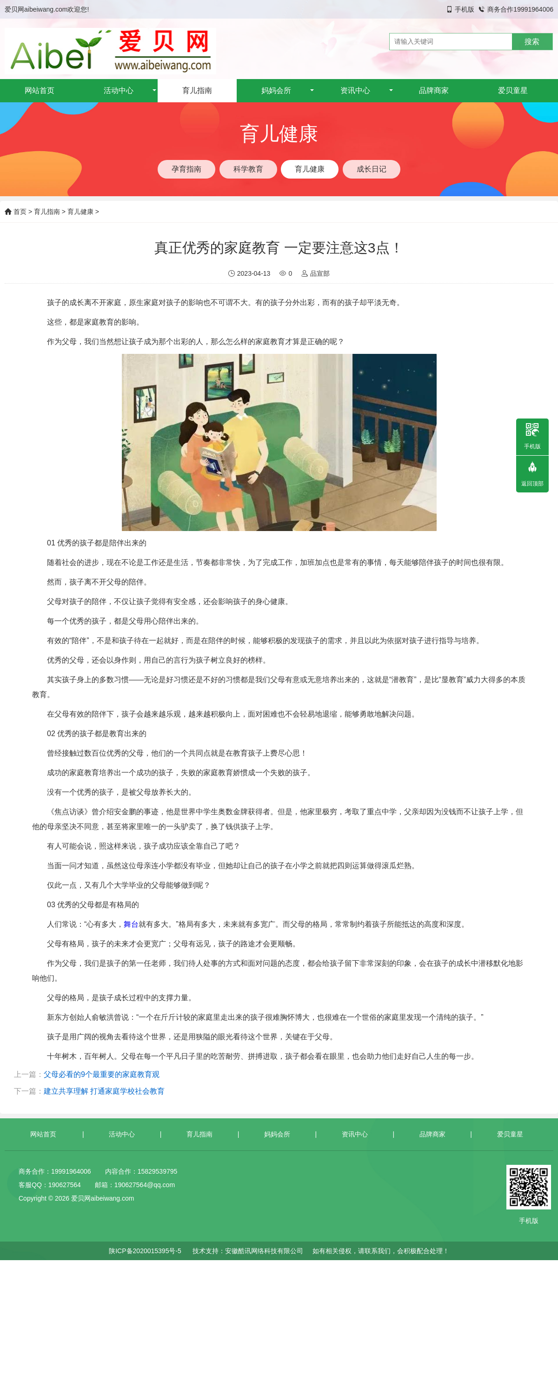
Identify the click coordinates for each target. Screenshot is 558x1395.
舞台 (131, 924)
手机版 (464, 9)
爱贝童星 (513, 90)
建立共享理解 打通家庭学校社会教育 (104, 1091)
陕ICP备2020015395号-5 (145, 1251)
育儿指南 (197, 90)
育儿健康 (80, 211)
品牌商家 (434, 90)
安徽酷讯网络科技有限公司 (264, 1251)
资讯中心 (355, 90)
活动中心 (118, 90)
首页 (16, 211)
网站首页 (39, 90)
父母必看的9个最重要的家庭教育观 (101, 1074)
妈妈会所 (276, 90)
